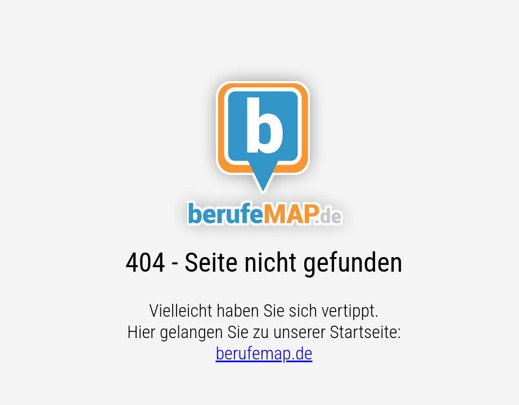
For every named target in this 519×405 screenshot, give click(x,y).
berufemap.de (263, 353)
